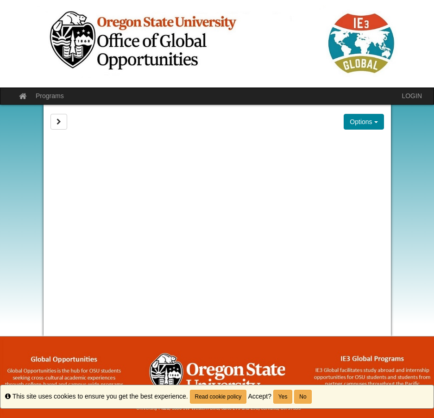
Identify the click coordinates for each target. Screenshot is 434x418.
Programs (50, 96)
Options (363, 121)
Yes (283, 396)
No (302, 396)
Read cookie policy (218, 396)
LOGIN (412, 96)
